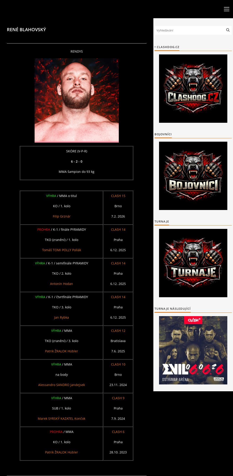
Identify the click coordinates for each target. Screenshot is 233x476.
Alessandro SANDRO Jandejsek (61, 385)
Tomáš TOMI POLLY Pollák (61, 250)
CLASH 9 (118, 398)
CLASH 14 (118, 229)
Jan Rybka (61, 317)
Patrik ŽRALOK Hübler (61, 351)
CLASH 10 (118, 364)
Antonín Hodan (61, 284)
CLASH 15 (118, 196)
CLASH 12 (118, 330)
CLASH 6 (118, 432)
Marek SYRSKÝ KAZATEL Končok (61, 418)
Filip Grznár (62, 216)
